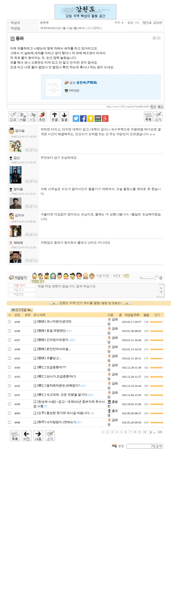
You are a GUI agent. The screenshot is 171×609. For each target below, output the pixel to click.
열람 (146, 315)
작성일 (129, 315)
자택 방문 (74, 90)
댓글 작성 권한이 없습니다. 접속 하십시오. (98, 290)
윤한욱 (44, 22)
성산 (81, 82)
